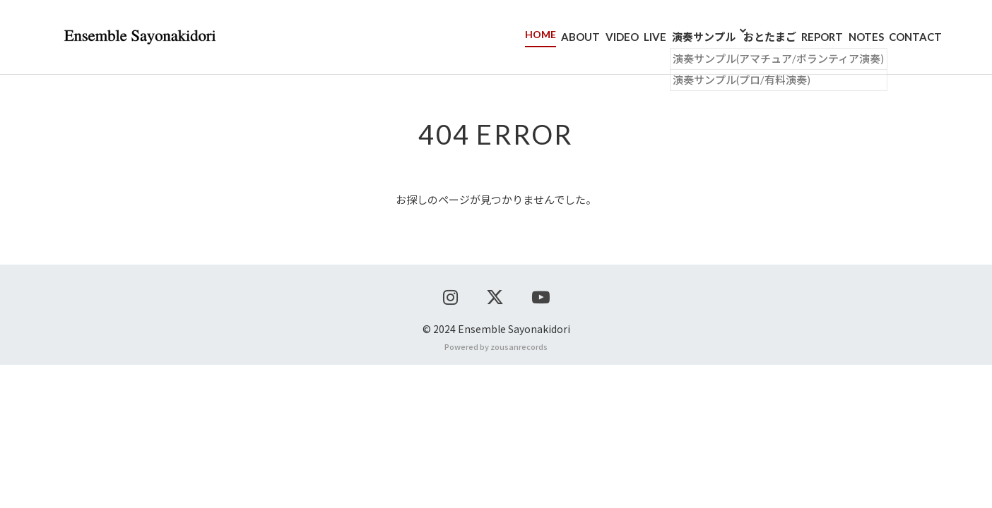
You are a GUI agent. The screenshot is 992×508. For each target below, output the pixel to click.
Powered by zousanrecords (496, 489)
